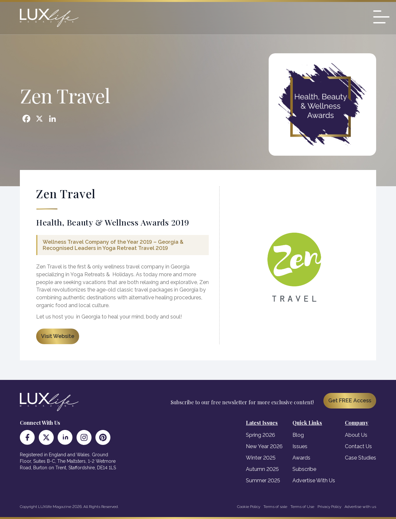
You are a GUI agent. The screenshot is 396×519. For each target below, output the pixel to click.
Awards (301, 458)
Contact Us (358, 446)
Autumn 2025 (262, 469)
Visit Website (57, 336)
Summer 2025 (263, 480)
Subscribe (304, 469)
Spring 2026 (260, 435)
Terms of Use (302, 506)
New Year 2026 (264, 446)
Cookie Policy (248, 506)
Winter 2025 (261, 458)
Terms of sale (275, 506)
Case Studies (360, 458)
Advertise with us (360, 506)
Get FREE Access (349, 400)
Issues (299, 446)
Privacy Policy (329, 506)
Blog (298, 435)
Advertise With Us (313, 480)
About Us (356, 435)
